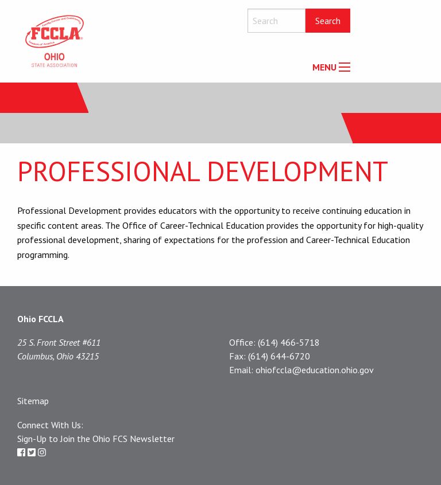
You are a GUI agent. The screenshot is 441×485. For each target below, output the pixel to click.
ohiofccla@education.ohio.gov (315, 370)
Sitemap (33, 400)
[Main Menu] (344, 67)
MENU (324, 67)
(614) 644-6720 (279, 356)
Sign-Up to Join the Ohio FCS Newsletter (96, 438)
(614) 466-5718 (289, 342)
